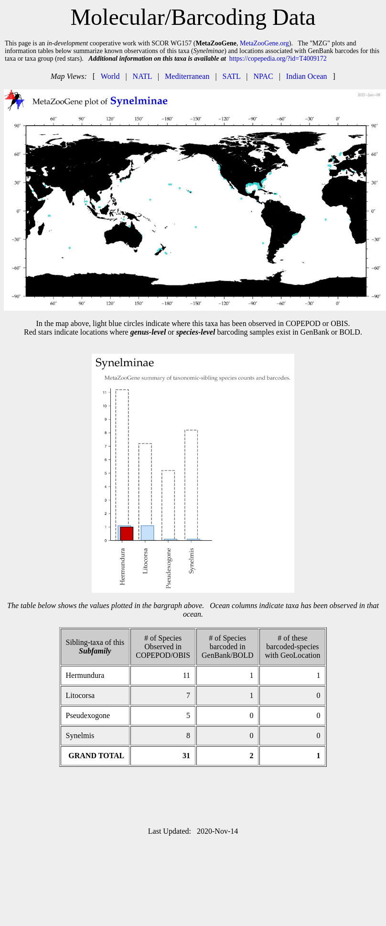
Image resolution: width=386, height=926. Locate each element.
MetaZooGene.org (264, 43)
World (110, 76)
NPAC (263, 76)
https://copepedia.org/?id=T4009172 (278, 58)
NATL (142, 76)
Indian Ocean (306, 76)
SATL (232, 76)
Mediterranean (187, 76)
